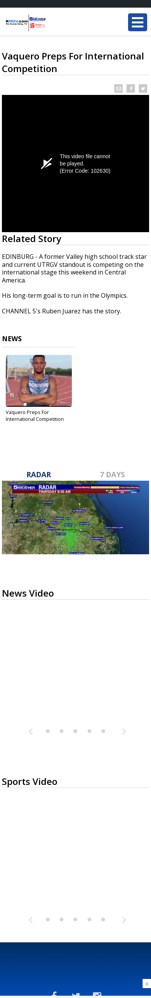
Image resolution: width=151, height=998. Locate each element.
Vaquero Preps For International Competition (35, 415)
